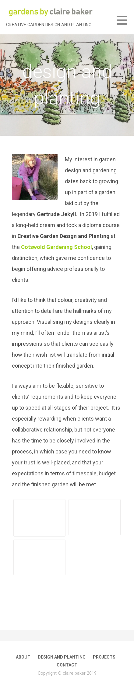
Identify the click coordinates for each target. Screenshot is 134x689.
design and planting (62, 657)
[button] (125, 24)
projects (104, 657)
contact (67, 665)
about (23, 657)
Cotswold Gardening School (56, 247)
